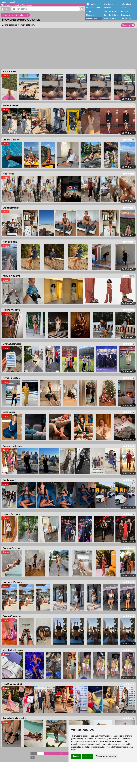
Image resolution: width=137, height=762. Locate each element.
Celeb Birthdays (111, 14)
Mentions (90, 14)
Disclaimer (126, 14)
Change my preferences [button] (106, 756)
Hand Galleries (110, 18)
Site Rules (108, 4)
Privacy (124, 11)
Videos (89, 11)
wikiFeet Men (91, 18)
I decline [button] (87, 756)
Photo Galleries (93, 7)
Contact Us (126, 18)
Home (92, 4)
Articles (107, 7)
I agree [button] (76, 756)
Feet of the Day (110, 11)
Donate (124, 7)
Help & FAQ (126, 4)
